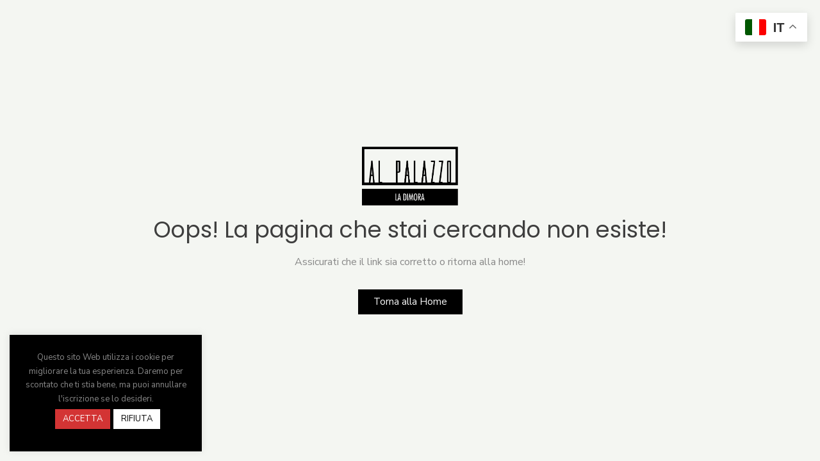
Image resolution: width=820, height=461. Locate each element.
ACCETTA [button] (82, 419)
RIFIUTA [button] (136, 419)
